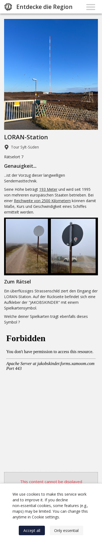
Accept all (31, 530)
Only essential (66, 530)
